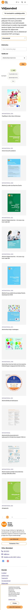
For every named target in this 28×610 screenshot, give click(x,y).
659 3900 (6, 551)
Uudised (3, 573)
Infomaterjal (6, 38)
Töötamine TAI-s (14, 543)
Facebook (3, 561)
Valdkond (4, 54)
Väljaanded (4, 583)
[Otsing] (22, 2)
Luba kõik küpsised (14, 607)
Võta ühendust (7, 548)
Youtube (8, 561)
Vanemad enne (13, 77)
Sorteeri (3, 76)
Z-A (13, 81)
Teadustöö (4, 578)
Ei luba (15, 603)
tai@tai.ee (6, 554)
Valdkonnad (5, 575)
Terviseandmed (5, 581)
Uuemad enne (13, 74)
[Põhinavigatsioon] (25, 2)
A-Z (14, 70)
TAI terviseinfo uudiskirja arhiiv (14, 13)
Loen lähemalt (14, 539)
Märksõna (4, 45)
